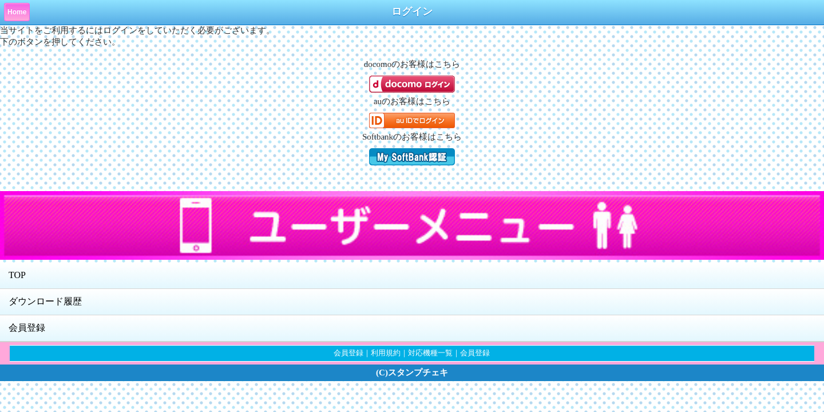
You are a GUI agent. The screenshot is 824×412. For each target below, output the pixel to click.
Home (16, 12)
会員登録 (27, 327)
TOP (17, 275)
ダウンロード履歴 (45, 301)
